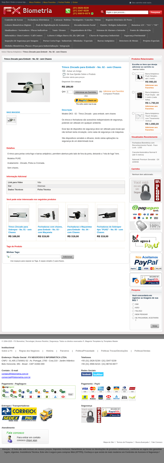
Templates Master (111, 341)
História (49, 351)
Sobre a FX (7, 351)
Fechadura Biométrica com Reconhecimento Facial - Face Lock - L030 (144, 145)
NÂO (137, 308)
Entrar (75, 2)
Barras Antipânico (14, 52)
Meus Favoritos (49, 2)
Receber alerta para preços (73, 77)
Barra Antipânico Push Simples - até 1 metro (152, 76)
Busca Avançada (142, 442)
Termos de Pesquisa (125, 442)
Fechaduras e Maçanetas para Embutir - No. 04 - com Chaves (79, 230)
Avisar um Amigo (74, 71)
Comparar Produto (111, 94)
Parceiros (64, 351)
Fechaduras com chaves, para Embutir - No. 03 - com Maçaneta (50, 230)
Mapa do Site (108, 442)
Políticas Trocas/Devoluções (114, 351)
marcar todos (138, 69)
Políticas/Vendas (142, 351)
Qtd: (64, 91)
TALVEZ (138, 311)
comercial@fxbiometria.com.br (16, 377)
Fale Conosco (156, 442)
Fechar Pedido (64, 2)
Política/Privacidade (85, 351)
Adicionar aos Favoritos (113, 91)
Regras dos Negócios (29, 351)
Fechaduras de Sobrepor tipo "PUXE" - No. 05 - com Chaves (110, 230)
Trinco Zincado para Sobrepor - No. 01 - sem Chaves (19, 230)
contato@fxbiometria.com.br (15, 374)
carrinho (139, 3)
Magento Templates (93, 341)
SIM (136, 304)
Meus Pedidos (35, 2)
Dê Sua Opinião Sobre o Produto (81, 74)
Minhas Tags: (13, 252)
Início (4, 52)
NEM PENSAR (141, 314)
